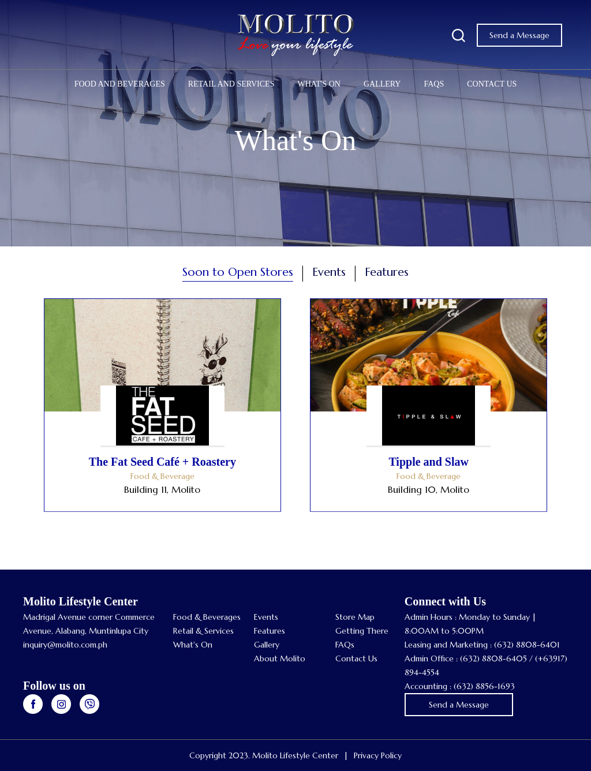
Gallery (382, 84)
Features (269, 631)
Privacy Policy (378, 755)
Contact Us (492, 84)
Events (266, 617)
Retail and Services (231, 84)
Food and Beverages (119, 84)
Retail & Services (203, 631)
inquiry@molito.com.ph (65, 644)
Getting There (361, 631)
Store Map (355, 617)
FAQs (434, 84)
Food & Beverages (207, 617)
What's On (318, 84)
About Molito (279, 658)
